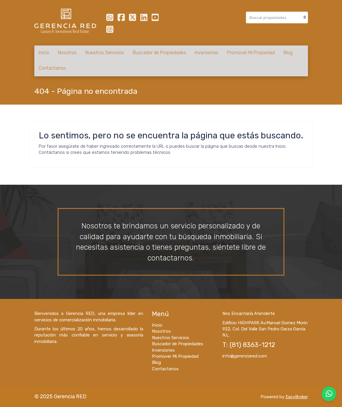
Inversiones (206, 52)
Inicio (44, 52)
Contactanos (52, 68)
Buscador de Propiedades (159, 52)
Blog (288, 52)
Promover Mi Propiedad (251, 52)
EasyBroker (297, 396)
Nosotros (67, 52)
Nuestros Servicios (104, 52)
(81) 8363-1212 (252, 345)
